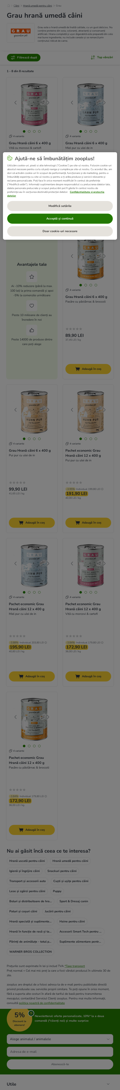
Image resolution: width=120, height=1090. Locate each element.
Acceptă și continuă (59, 219)
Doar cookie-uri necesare (60, 231)
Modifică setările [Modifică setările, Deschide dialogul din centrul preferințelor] (60, 206)
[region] (60, 196)
